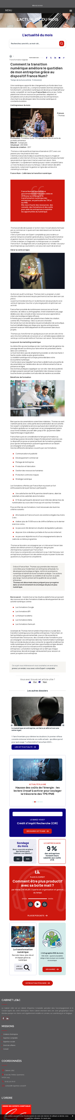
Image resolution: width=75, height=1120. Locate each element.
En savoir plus (46, 1118)
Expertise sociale (9, 1042)
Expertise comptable (10, 1038)
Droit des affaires (9, 1045)
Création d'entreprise (10, 1034)
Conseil (5, 1049)
